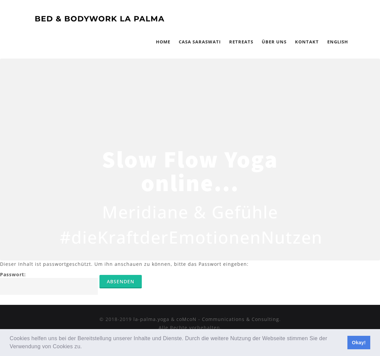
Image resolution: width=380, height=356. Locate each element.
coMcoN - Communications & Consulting (227, 319)
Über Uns (274, 42)
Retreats (241, 42)
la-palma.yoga (151, 319)
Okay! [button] (359, 342)
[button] (85, 347)
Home (163, 42)
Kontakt (307, 42)
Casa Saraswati (200, 42)
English (337, 42)
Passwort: (49, 283)
